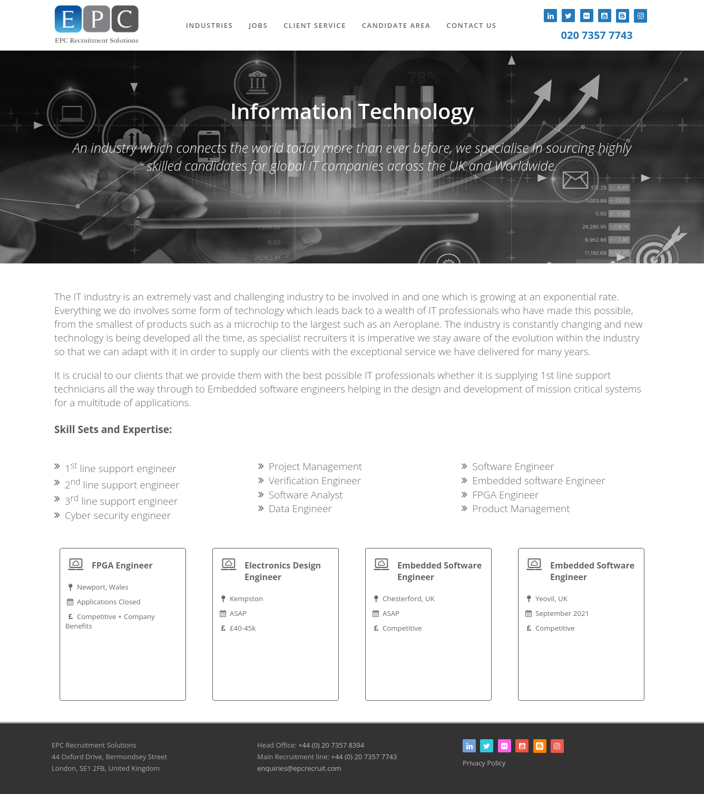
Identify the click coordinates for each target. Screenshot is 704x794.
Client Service (314, 25)
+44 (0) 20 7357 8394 (331, 745)
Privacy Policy (484, 763)
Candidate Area (396, 25)
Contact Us (471, 25)
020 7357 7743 (597, 35)
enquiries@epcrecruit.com (299, 768)
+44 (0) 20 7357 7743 (364, 756)
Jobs (258, 25)
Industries (209, 25)
